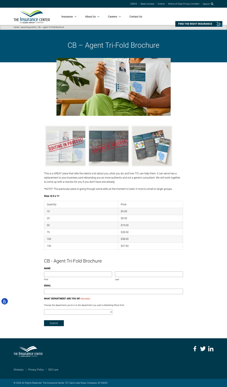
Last (117, 279)
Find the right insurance (195, 24)
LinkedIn (210, 348)
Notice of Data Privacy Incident (183, 4)
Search (208, 4)
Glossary (19, 369)
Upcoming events (28, 27)
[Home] (32, 16)
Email (47, 285)
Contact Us (135, 16)
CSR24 (133, 4)
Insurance (67, 16)
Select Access (147, 4)
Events (161, 4)
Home (16, 27)
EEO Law (53, 369)
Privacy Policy (36, 369)
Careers (112, 16)
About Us (90, 16)
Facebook (194, 348)
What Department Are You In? (67, 298)
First (46, 279)
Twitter (202, 348)
